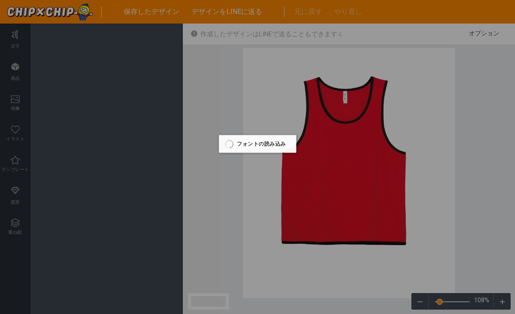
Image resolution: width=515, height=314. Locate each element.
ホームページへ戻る (471, 35)
